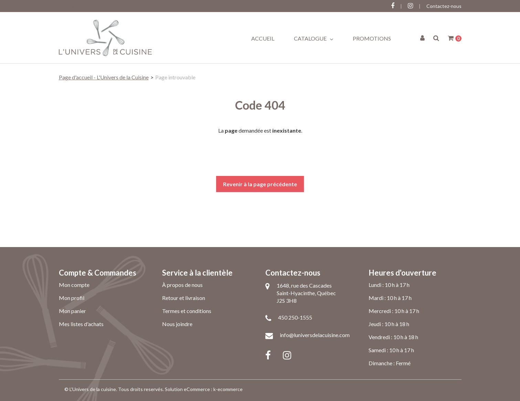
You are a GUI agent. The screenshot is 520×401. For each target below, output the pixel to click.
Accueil (262, 38)
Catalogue (313, 38)
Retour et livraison (183, 297)
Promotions (372, 38)
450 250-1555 (295, 317)
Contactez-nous (443, 6)
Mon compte (74, 284)
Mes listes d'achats (81, 324)
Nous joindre (177, 324)
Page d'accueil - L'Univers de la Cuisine (104, 77)
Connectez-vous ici (79, 6)
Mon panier (72, 311)
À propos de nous (182, 284)
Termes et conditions (186, 311)
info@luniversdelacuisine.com (315, 335)
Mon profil (71, 297)
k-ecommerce (228, 389)
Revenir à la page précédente (260, 184)
